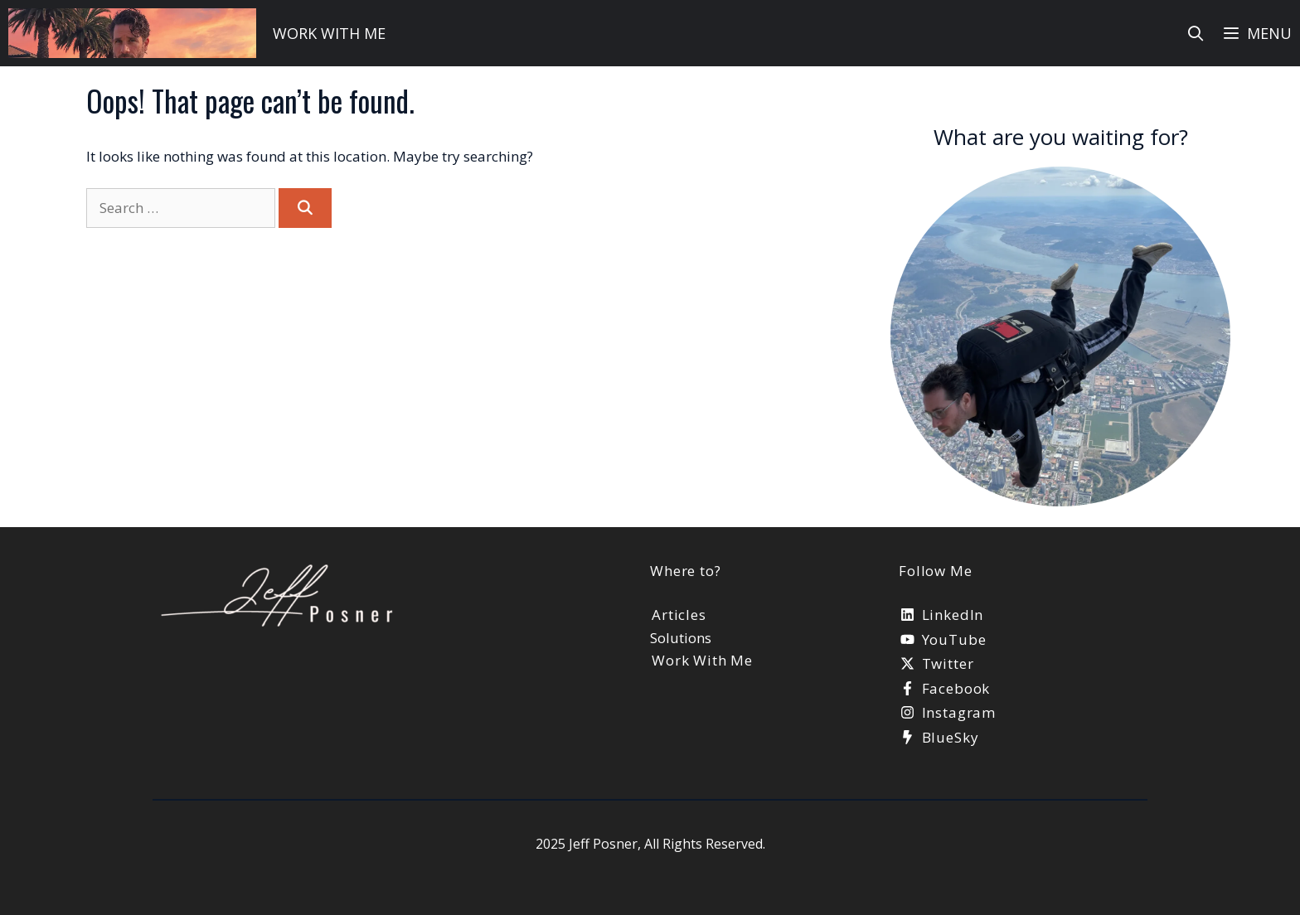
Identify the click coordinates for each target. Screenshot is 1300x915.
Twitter (948, 663)
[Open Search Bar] (1196, 33)
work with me (329, 33)
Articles (679, 614)
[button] (1257, 33)
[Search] (305, 208)
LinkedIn (953, 614)
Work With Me (702, 660)
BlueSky (950, 737)
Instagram (959, 712)
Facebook (956, 688)
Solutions (680, 637)
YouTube (954, 639)
